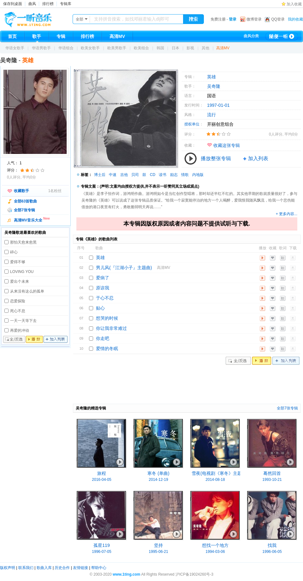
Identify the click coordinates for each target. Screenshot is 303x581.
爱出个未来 (19, 281)
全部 (79, 19)
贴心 (100, 308)
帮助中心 (98, 568)
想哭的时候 (107, 318)
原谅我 (102, 287)
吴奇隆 (8, 60)
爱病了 (102, 277)
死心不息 (17, 311)
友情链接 (80, 568)
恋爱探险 (17, 301)
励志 (174, 174)
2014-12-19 (158, 479)
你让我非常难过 (111, 328)
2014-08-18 (215, 479)
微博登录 (254, 19)
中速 (112, 174)
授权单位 (191, 124)
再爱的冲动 (19, 330)
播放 (34, 339)
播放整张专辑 (216, 158)
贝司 (135, 174)
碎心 (14, 252)
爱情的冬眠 (107, 348)
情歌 (185, 174)
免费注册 (218, 19)
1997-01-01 (218, 105)
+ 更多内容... (286, 214)
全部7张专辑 (24, 210)
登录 (232, 19)
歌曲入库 (44, 568)
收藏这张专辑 (226, 145)
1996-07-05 (101, 551)
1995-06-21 (158, 551)
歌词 (282, 257)
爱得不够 (17, 262)
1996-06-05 (272, 551)
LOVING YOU (21, 271)
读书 (162, 174)
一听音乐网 (37, 18)
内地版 (198, 174)
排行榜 (48, 4)
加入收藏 (294, 4)
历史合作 (62, 568)
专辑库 (65, 4)
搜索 (193, 19)
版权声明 (7, 568)
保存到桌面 (12, 4)
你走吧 (102, 338)
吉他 (124, 174)
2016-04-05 (101, 479)
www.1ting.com (126, 574)
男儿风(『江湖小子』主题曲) (124, 267)
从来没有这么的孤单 (27, 291)
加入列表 (55, 339)
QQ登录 (278, 19)
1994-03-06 (215, 551)
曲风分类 (251, 36)
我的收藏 (295, 19)
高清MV (222, 48)
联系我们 (25, 568)
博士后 (99, 174)
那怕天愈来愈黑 (23, 242)
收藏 (272, 257)
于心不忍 (105, 297)
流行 (211, 114)
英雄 (211, 76)
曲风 (32, 4)
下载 (292, 257)
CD (152, 174)
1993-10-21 (272, 479)
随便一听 (281, 36)
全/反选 (14, 339)
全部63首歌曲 (25, 201)
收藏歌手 (21, 191)
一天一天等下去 (23, 320)
